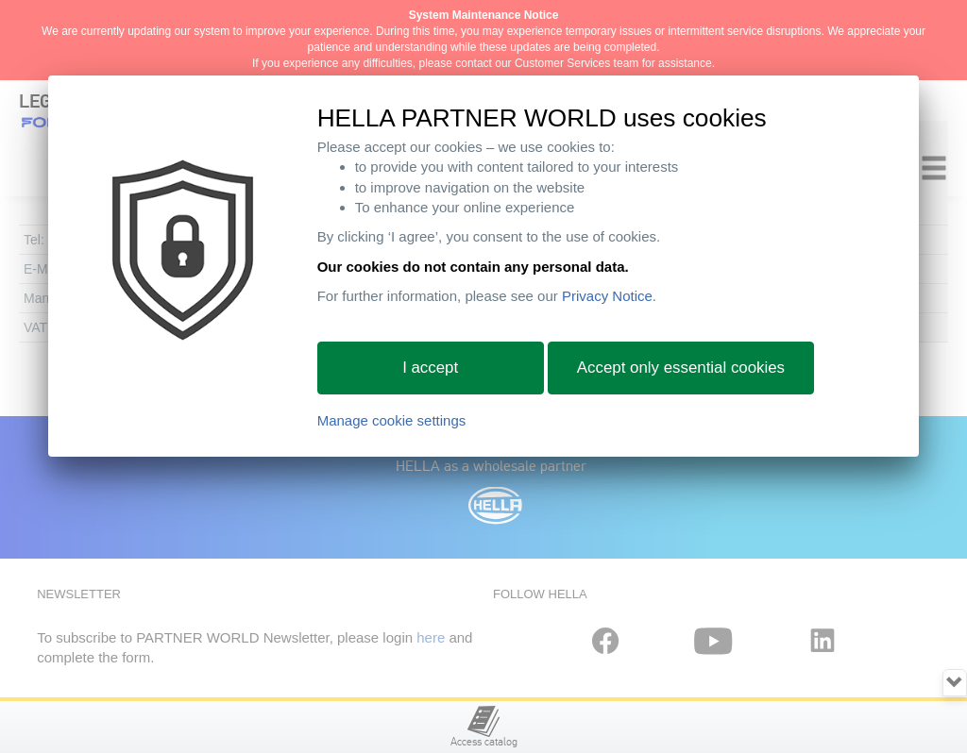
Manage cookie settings (392, 420)
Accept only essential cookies (681, 367)
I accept (430, 367)
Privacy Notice (607, 296)
